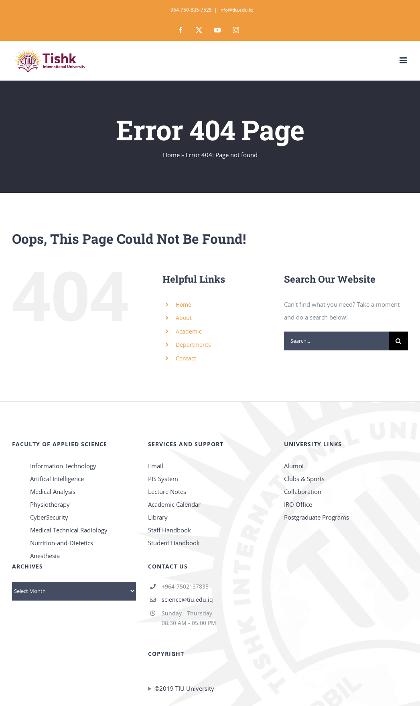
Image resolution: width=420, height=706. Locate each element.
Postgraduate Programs (316, 517)
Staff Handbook (169, 530)
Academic (189, 331)
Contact (186, 358)
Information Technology (63, 466)
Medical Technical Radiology (69, 530)
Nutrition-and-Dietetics (61, 543)
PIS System (163, 479)
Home (171, 155)
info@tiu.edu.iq (236, 9)
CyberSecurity (49, 517)
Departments (193, 344)
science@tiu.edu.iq (187, 599)
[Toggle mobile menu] (404, 60)
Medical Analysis (52, 492)
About (184, 318)
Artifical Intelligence (57, 479)
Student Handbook (174, 543)
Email (155, 466)
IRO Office (298, 504)
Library (158, 517)
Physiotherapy (50, 504)
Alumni (294, 466)
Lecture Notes (167, 492)
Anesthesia (45, 556)
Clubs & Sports (304, 479)
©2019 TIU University (184, 688)
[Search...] (336, 341)
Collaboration (302, 492)
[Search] (398, 341)
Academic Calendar (174, 504)
